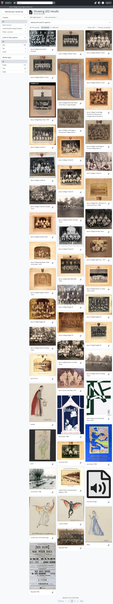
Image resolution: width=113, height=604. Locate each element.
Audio (14, 72)
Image (14, 65)
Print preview (34, 27)
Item (14, 45)
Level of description (10, 37)
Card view (45, 27)
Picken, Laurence (14, 32)
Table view (54, 27)
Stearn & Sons (14, 25)
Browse (8, 3)
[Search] (35, 3)
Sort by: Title (91, 27)
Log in (108, 3)
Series (14, 52)
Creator (5, 17)
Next (81, 601)
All (3, 21)
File (14, 48)
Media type (6, 57)
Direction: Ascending (104, 27)
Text (14, 68)
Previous (61, 601)
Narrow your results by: (14, 12)
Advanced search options (40, 22)
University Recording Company (14, 28)
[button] (95, 3)
